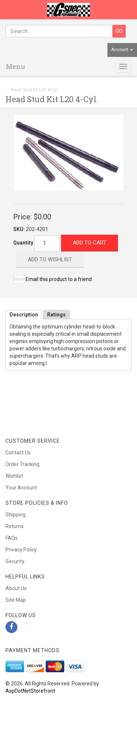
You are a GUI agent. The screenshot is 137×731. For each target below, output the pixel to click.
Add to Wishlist (50, 259)
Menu (15, 66)
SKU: (19, 229)
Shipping (15, 515)
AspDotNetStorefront (30, 691)
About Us (16, 588)
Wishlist (14, 476)
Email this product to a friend (59, 279)
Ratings (56, 315)
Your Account (21, 487)
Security (14, 561)
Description (23, 315)
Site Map (15, 600)
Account (122, 49)
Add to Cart (89, 242)
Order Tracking (22, 464)
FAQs (11, 538)
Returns (14, 526)
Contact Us (18, 452)
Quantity (23, 243)
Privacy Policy (21, 550)
